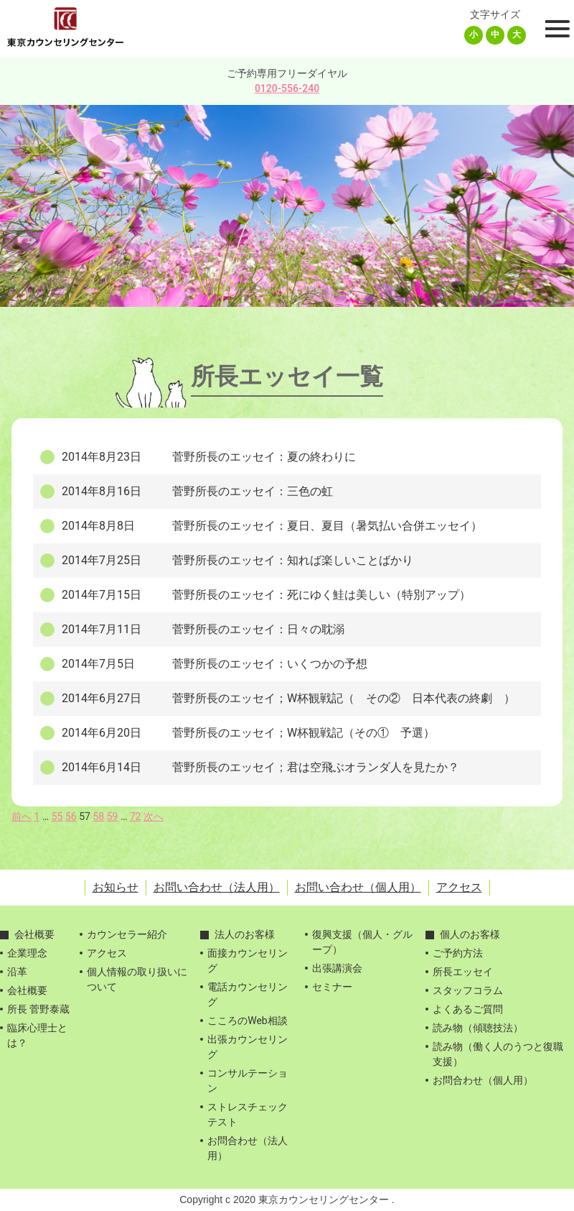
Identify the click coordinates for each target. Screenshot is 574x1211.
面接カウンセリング (247, 960)
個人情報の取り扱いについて (137, 979)
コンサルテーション (247, 1080)
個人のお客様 (470, 934)
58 (98, 816)
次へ (154, 816)
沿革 (17, 971)
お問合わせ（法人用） (247, 1148)
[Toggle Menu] (555, 28)
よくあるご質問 (468, 1009)
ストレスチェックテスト (247, 1114)
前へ (21, 816)
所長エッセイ (463, 971)
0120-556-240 (287, 88)
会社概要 (34, 934)
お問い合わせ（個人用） (358, 887)
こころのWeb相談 (247, 1020)
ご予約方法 (458, 953)
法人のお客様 (245, 934)
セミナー (332, 987)
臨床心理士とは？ (37, 1035)
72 (135, 816)
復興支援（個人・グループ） (362, 942)
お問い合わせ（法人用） (217, 887)
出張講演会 (337, 968)
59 (112, 816)
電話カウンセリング (247, 994)
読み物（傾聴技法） (478, 1027)
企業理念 (27, 953)
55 (57, 816)
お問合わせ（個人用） (483, 1080)
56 (71, 816)
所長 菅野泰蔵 (38, 1009)
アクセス (459, 887)
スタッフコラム (468, 990)
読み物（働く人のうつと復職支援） (498, 1054)
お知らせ (115, 887)
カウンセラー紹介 (127, 934)
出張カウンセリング (247, 1046)
